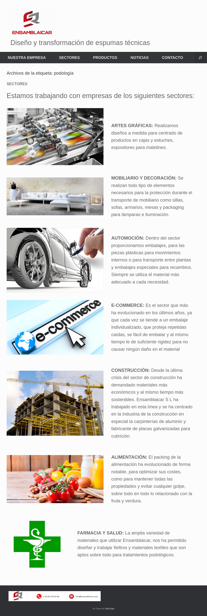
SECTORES (69, 57)
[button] (200, 57)
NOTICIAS (139, 57)
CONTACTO (172, 57)
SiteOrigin (109, 608)
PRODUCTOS (105, 57)
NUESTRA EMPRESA (27, 57)
